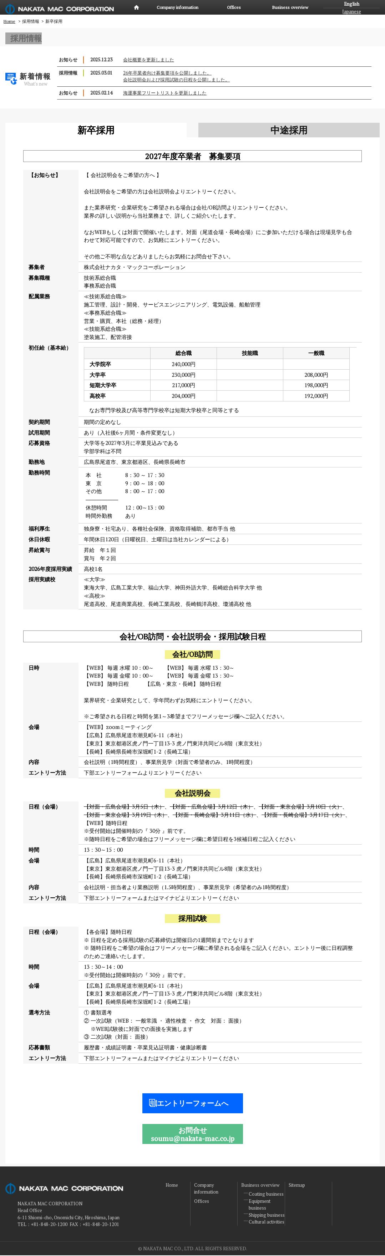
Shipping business (267, 1215)
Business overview (290, 7)
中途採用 (289, 131)
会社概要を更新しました (148, 60)
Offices (234, 7)
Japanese (351, 11)
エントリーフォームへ (192, 1104)
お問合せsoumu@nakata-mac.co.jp (192, 1135)
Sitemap (297, 1185)
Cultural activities (266, 1222)
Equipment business (259, 1205)
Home (137, 7)
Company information (177, 7)
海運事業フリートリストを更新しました (165, 93)
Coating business (266, 1194)
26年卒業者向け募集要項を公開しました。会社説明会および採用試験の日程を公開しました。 (176, 76)
